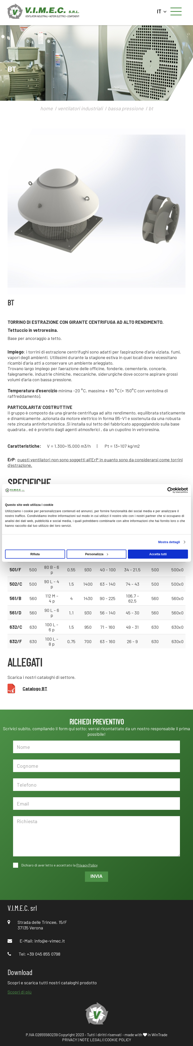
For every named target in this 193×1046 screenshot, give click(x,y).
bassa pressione (125, 108)
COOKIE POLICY (118, 1039)
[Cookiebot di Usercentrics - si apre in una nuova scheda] (166, 490)
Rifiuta (35, 554)
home (46, 108)
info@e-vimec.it (49, 941)
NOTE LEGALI (91, 1039)
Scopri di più (20, 992)
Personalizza (96, 554)
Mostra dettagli (169, 542)
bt (151, 108)
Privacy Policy (87, 865)
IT (162, 11)
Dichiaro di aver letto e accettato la (59, 865)
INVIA (96, 876)
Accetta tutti (158, 554)
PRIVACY (69, 1039)
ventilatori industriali (80, 108)
